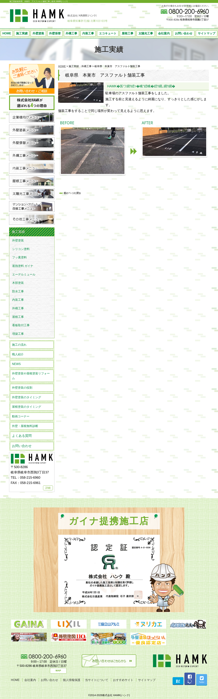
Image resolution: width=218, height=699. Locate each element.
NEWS (16, 364)
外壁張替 (55, 33)
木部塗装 (18, 282)
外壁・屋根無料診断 (25, 426)
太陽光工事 (145, 33)
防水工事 (18, 291)
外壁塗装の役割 (22, 387)
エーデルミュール (23, 274)
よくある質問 (22, 436)
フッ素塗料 (19, 257)
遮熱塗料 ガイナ (22, 265)
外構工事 (71, 33)
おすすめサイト (123, 680)
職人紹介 (18, 354)
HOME (6, 33)
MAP (58, 670)
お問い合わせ (183, 33)
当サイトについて (96, 680)
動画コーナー (20, 416)
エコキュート (107, 33)
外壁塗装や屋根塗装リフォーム (31, 376)
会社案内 (164, 33)
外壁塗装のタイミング (26, 397)
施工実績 (22, 33)
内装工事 (88, 33)
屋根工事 (127, 33)
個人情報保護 (71, 680)
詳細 (48, 487)
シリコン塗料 (21, 249)
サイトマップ (206, 33)
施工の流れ (19, 344)
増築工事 (18, 333)
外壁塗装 (38, 33)
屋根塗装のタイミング (26, 406)
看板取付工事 (21, 325)
